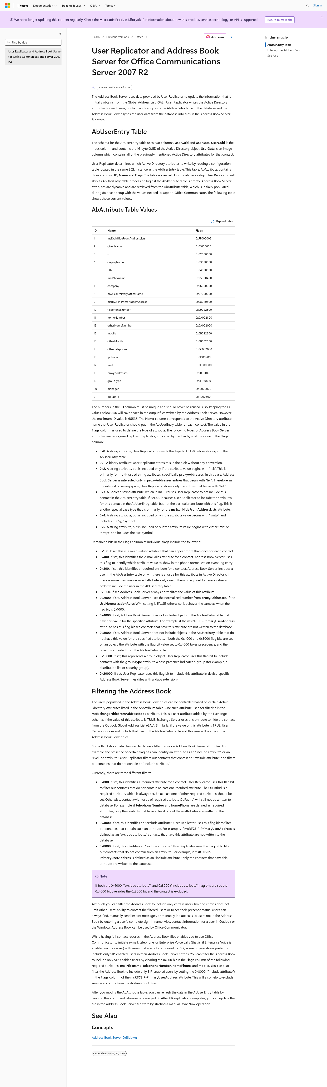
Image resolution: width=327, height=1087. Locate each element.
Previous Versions (117, 37)
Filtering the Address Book (284, 50)
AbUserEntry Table (279, 45)
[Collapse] (60, 33)
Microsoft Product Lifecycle (120, 19)
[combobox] (33, 42)
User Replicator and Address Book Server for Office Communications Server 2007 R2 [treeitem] (35, 56)
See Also (272, 55)
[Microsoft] (7, 5)
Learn (96, 37)
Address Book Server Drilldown (114, 1037)
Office (139, 37)
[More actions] (231, 37)
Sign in (317, 5)
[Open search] (307, 5)
